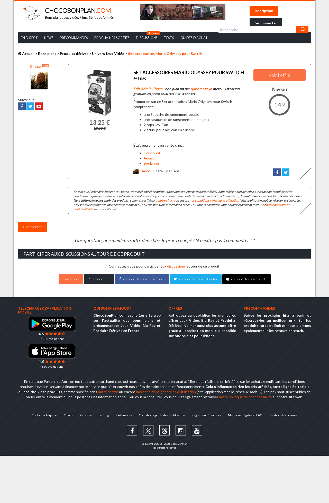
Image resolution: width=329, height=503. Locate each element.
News (48, 38)
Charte (67, 414)
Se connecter (266, 23)
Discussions (147, 38)
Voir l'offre (279, 75)
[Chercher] (302, 29)
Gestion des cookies (285, 414)
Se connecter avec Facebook (142, 278)
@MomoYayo (201, 88)
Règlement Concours (207, 414)
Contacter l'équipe (43, 414)
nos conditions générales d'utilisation (214, 200)
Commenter (32, 226)
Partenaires (124, 414)
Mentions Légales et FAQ (246, 414)
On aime (85, 414)
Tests (169, 38)
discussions (176, 265)
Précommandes (74, 38)
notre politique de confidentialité (245, 396)
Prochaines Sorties (112, 38)
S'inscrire (71, 278)
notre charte (166, 200)
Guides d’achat (194, 38)
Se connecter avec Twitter (196, 278)
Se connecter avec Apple (246, 278)
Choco (39, 66)
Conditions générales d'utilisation (162, 414)
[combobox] (263, 29)
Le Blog (103, 414)
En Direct (29, 38)
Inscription (264, 10)
